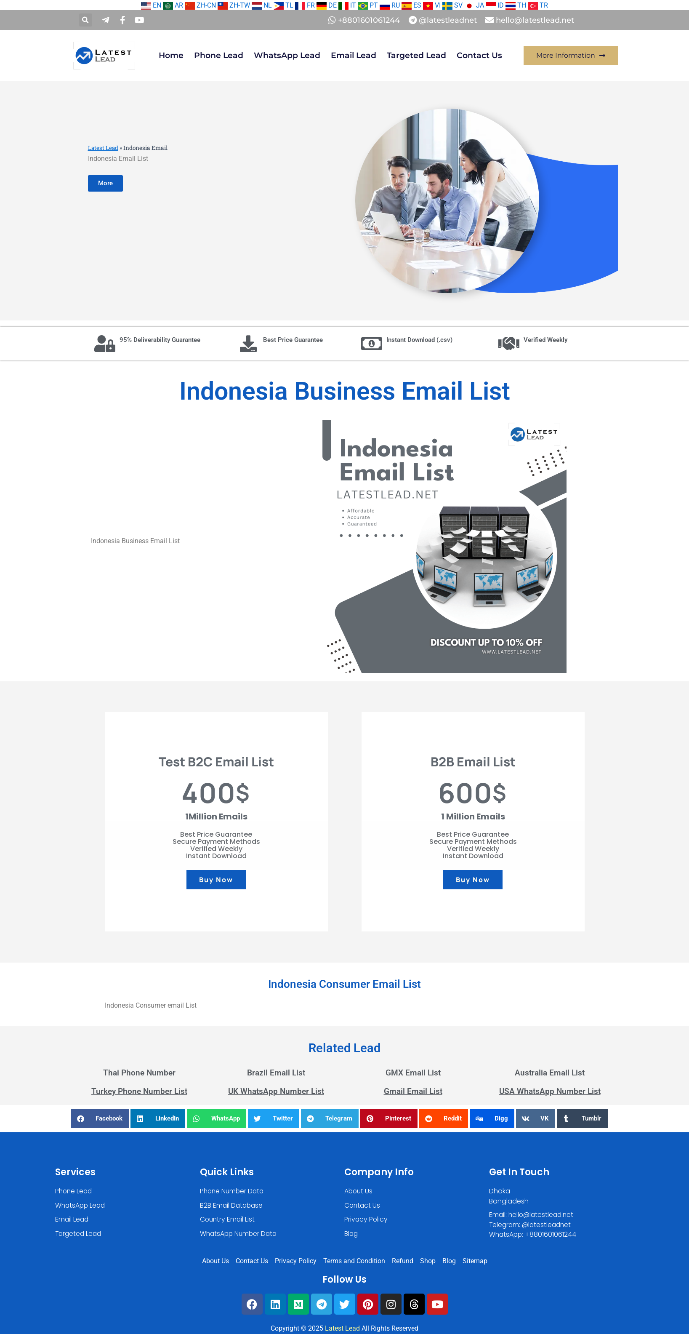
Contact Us (479, 55)
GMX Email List (413, 1073)
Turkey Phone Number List (139, 1091)
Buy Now (216, 879)
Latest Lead (103, 148)
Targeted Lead (416, 55)
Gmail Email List (413, 1091)
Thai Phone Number (139, 1073)
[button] (85, 20)
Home (171, 55)
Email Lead (353, 55)
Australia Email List (550, 1073)
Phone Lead (218, 55)
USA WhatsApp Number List (550, 1091)
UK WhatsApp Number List (276, 1091)
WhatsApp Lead (287, 55)
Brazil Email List (276, 1073)
